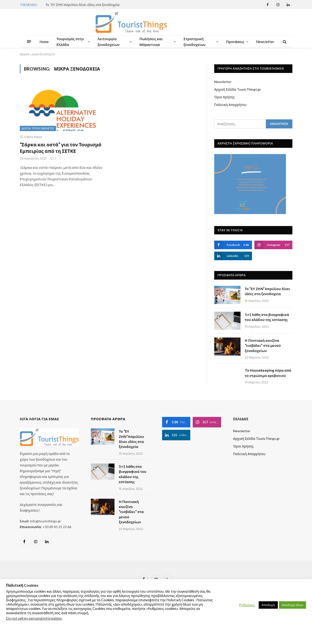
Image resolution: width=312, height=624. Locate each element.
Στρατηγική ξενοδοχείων (194, 42)
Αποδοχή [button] (268, 605)
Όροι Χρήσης (224, 97)
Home (44, 41)
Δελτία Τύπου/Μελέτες (38, 128)
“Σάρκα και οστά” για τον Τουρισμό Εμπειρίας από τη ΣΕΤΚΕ (60, 148)
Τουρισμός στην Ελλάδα (70, 42)
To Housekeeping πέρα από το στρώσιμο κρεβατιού (268, 372)
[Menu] (29, 41)
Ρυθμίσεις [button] (247, 605)
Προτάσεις (235, 41)
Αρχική (24, 54)
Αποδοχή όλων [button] (292, 605)
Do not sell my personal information (34, 618)
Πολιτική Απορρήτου (230, 105)
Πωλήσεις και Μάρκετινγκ (151, 42)
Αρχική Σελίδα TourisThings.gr (237, 89)
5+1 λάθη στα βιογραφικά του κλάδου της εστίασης (267, 317)
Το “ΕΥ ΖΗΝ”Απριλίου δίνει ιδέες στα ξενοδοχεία (83, 5)
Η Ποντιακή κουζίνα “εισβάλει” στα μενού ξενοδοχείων (263, 345)
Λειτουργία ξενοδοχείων (109, 42)
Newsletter (265, 41)
